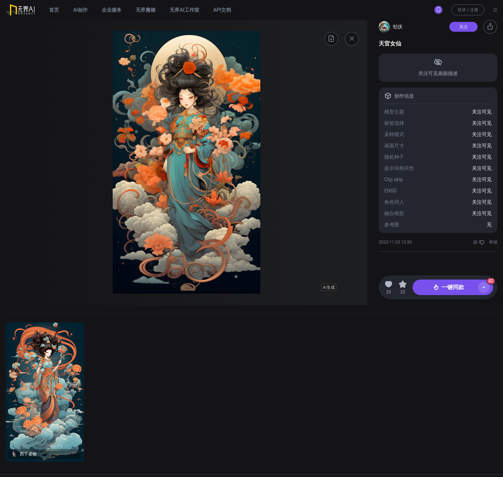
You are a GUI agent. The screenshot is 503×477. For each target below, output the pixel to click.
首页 (54, 10)
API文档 (222, 10)
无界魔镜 (145, 10)
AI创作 (80, 10)
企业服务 (112, 10)
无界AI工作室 (184, 10)
